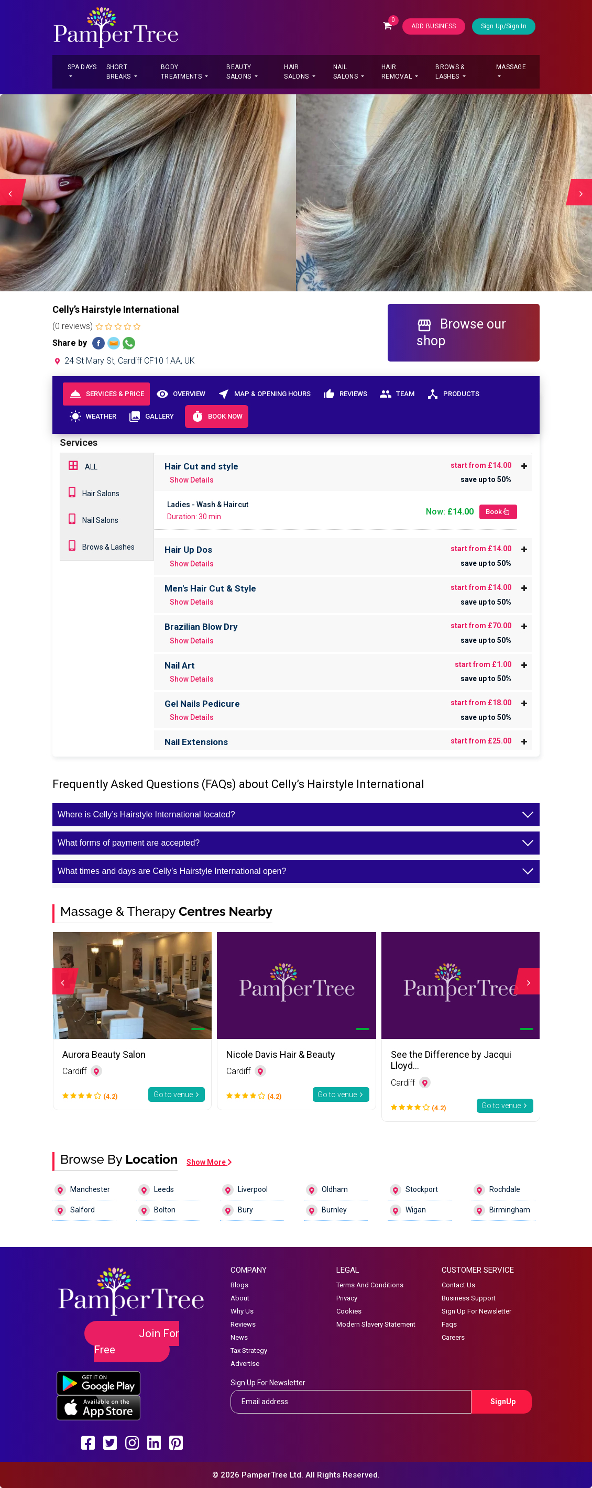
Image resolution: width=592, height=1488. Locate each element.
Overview (180, 394)
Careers (453, 1337)
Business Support (469, 1298)
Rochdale (497, 1190)
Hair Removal (397, 71)
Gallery (151, 416)
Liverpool (245, 1190)
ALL (83, 466)
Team (396, 394)
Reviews (344, 394)
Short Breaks (119, 71)
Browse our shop (461, 332)
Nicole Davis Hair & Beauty (280, 1054)
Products (452, 394)
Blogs (239, 1285)
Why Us (242, 1311)
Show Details (192, 480)
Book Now (216, 416)
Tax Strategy (249, 1350)
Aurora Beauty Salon (104, 1054)
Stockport (414, 1190)
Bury (237, 1210)
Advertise (245, 1363)
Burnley (326, 1210)
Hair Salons (297, 71)
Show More (209, 1162)
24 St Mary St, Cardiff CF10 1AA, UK (123, 361)
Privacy (346, 1298)
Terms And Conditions (369, 1285)
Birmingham (502, 1210)
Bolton (157, 1210)
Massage (511, 67)
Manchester (82, 1190)
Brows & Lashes (449, 71)
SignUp (503, 1401)
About (240, 1298)
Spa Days (82, 67)
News (239, 1337)
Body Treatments (182, 71)
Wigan (408, 1210)
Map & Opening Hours (263, 394)
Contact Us (458, 1285)
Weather (92, 416)
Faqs (449, 1324)
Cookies (348, 1311)
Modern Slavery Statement (375, 1324)
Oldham (327, 1190)
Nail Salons (346, 71)
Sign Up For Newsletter (476, 1311)
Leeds (156, 1190)
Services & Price (106, 394)
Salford (74, 1210)
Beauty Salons (239, 71)
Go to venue (177, 1094)
